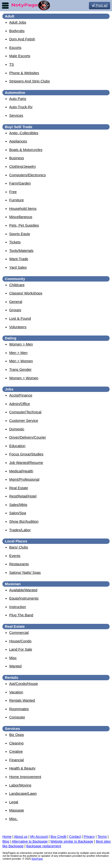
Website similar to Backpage (71, 841)
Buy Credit (58, 837)
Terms (102, 837)
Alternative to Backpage (30, 841)
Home (6, 837)
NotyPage (37, 858)
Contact (75, 837)
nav (5, 5)
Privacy (89, 837)
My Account (39, 837)
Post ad (99, 5)
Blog (5, 841)
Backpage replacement (43, 846)
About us (20, 837)
